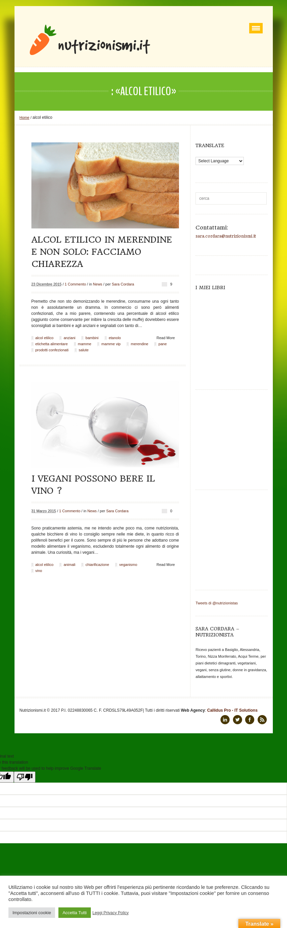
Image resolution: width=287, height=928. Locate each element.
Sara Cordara (123, 284)
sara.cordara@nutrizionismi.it (225, 236)
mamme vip (111, 344)
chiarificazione (97, 565)
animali (69, 565)
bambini (92, 338)
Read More (166, 338)
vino (38, 571)
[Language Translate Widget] (219, 161)
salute (83, 350)
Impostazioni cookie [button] (31, 912)
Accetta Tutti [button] (74, 912)
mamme (85, 344)
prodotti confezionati (52, 350)
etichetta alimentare (51, 344)
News (97, 284)
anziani (69, 338)
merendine (139, 344)
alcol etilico (44, 338)
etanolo (115, 338)
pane (162, 344)
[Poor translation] (24, 777)
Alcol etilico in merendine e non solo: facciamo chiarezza (101, 252)
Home (24, 117)
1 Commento (75, 284)
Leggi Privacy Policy (111, 912)
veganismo (128, 565)
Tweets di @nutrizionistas (216, 603)
